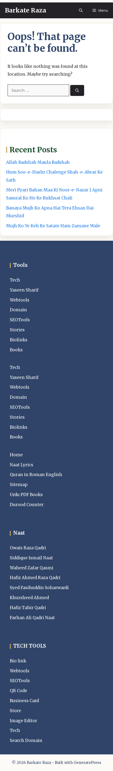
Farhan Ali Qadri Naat (32, 617)
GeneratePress (87, 762)
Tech (15, 280)
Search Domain (26, 740)
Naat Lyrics (21, 465)
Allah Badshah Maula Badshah (38, 162)
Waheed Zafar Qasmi (31, 568)
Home (16, 455)
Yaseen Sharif (24, 290)
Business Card (24, 700)
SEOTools (20, 320)
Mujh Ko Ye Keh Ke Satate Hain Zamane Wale (53, 226)
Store (15, 710)
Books (16, 350)
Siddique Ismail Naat (31, 558)
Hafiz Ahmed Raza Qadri (35, 577)
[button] (81, 10)
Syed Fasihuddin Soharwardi (39, 587)
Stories (17, 330)
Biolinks (18, 340)
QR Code (18, 690)
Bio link (18, 661)
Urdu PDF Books (26, 494)
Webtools (19, 300)
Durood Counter (27, 504)
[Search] (77, 90)
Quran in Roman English (36, 474)
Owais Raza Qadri (28, 548)
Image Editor (23, 720)
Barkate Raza (25, 10)
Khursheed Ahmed (29, 597)
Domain (18, 310)
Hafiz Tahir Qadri (28, 607)
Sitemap (19, 484)
